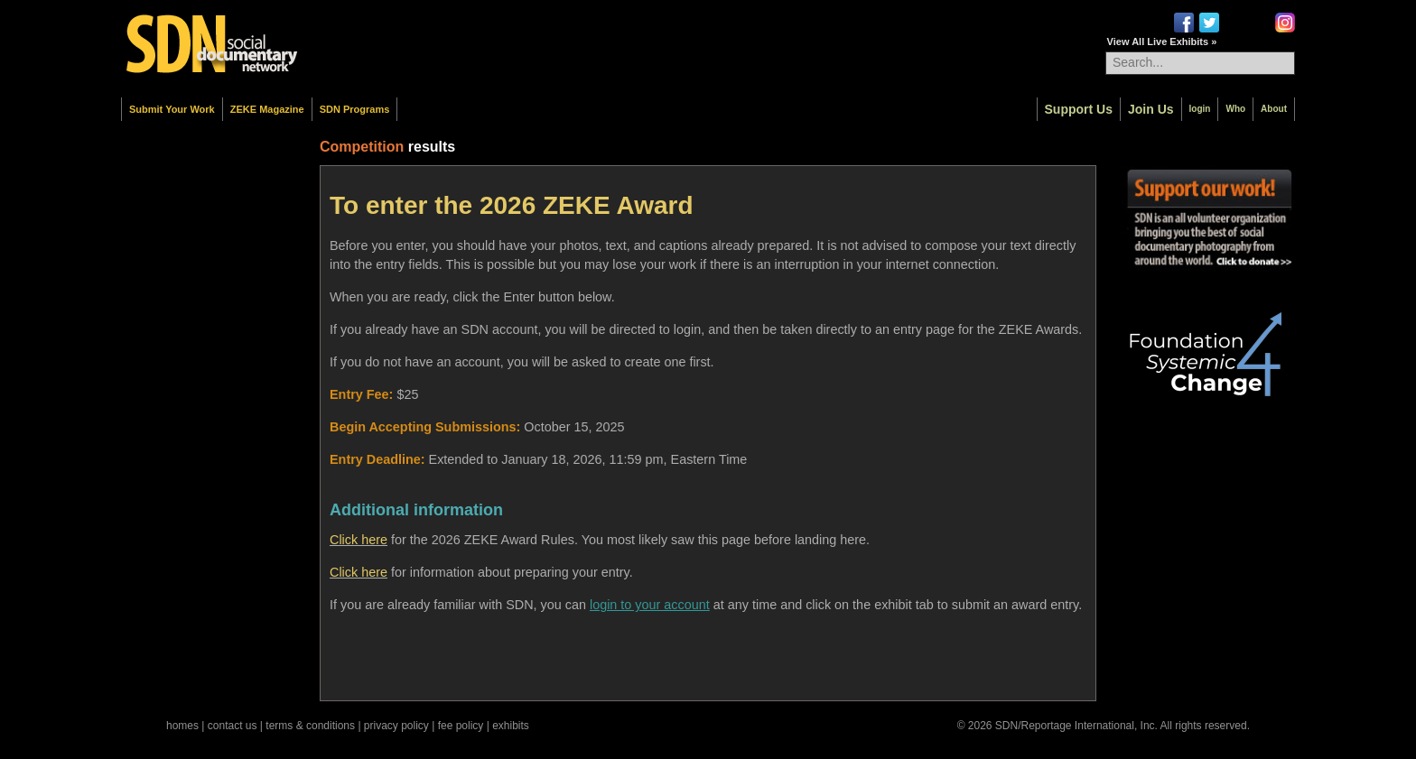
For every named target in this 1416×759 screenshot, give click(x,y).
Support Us (1079, 109)
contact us (232, 725)
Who (1235, 109)
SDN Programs (355, 109)
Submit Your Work (172, 109)
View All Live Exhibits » (1162, 41)
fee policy (461, 725)
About (1274, 109)
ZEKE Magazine (267, 109)
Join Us (1151, 109)
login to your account (650, 604)
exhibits (510, 725)
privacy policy (396, 725)
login (1200, 109)
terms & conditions (310, 725)
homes (182, 725)
